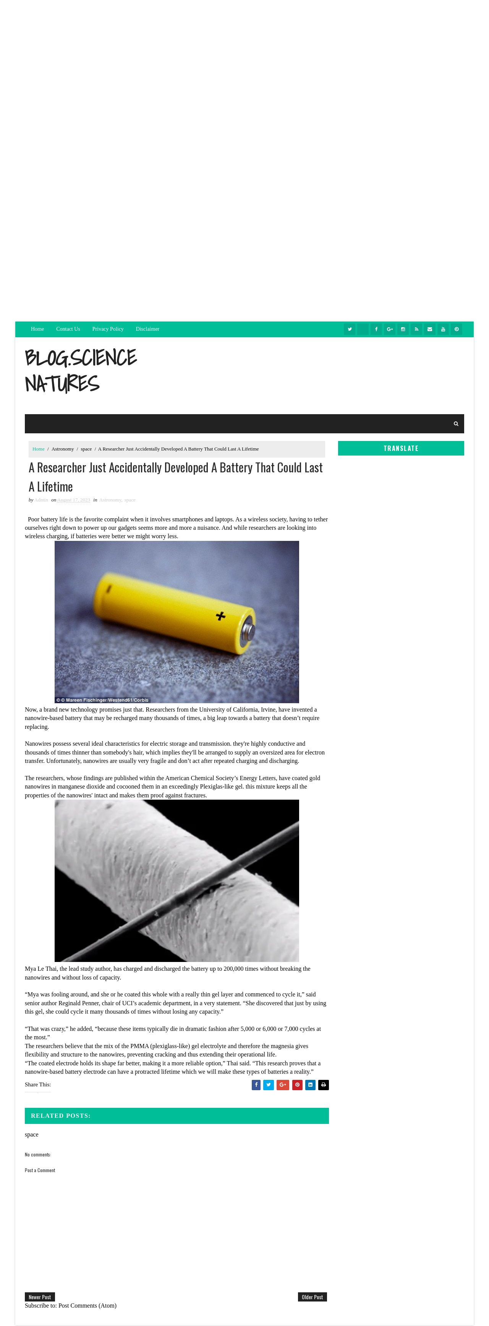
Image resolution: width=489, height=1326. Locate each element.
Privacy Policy (108, 329)
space (86, 449)
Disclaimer (147, 329)
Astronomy (63, 449)
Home (37, 329)
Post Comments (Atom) (87, 1306)
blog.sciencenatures (80, 371)
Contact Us (68, 329)
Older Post (307, 1297)
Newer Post (40, 1297)
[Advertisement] (244, 53)
